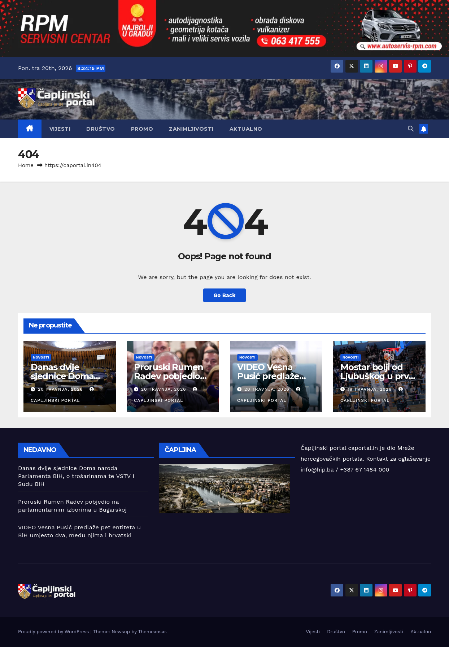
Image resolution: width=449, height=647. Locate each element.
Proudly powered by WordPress (54, 631)
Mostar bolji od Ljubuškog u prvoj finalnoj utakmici (378, 376)
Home (26, 165)
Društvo (100, 129)
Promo (142, 129)
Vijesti (60, 129)
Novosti (41, 357)
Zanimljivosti (191, 129)
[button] (411, 128)
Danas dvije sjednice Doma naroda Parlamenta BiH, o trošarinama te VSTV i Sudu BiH (76, 476)
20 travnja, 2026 (61, 389)
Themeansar (152, 631)
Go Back (224, 295)
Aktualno (246, 129)
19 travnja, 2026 (370, 389)
